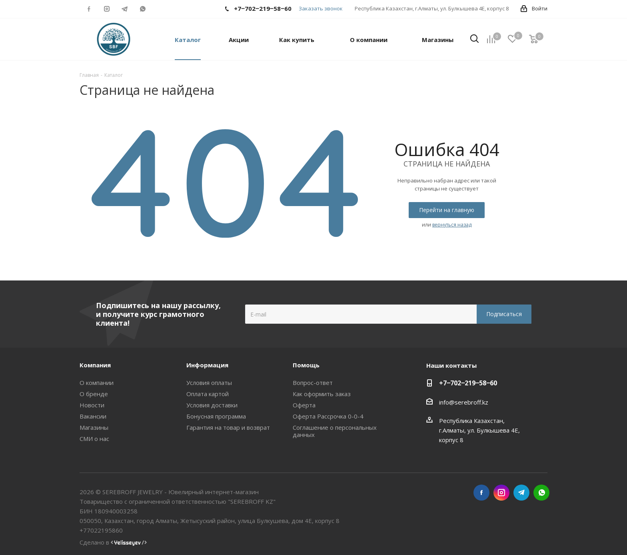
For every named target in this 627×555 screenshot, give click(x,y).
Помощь (306, 365)
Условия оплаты (209, 383)
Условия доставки (212, 405)
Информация (207, 365)
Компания (95, 365)
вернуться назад (451, 224)
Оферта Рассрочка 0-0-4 (328, 416)
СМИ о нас (94, 439)
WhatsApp (143, 9)
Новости (92, 405)
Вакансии (93, 416)
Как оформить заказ (322, 394)
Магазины (94, 427)
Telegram (125, 9)
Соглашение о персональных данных (335, 431)
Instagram (107, 9)
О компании (97, 383)
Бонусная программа (216, 416)
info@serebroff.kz (463, 402)
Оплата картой (207, 394)
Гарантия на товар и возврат (228, 427)
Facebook (89, 9)
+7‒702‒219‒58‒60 (468, 383)
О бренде (94, 394)
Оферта (304, 405)
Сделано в (113, 542)
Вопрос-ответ (313, 383)
